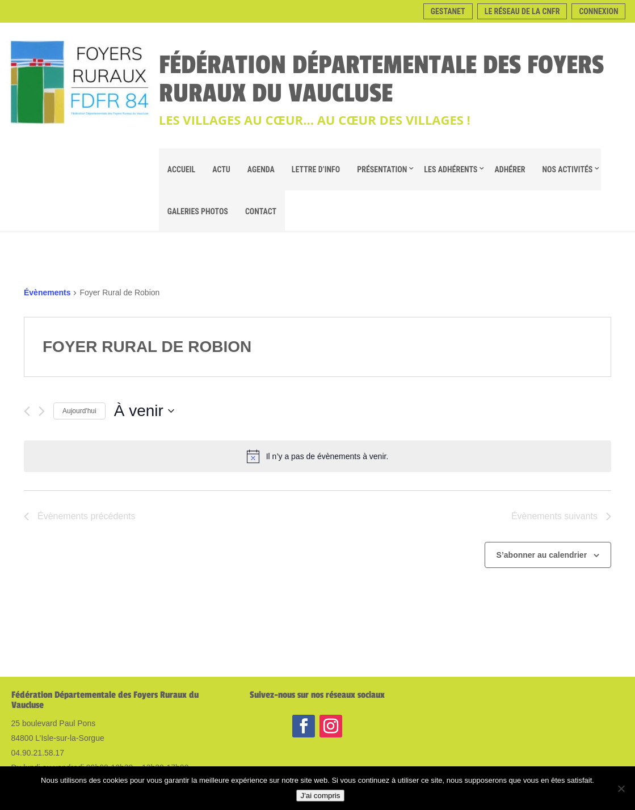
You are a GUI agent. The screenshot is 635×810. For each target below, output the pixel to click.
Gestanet (448, 11)
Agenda (261, 169)
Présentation (382, 169)
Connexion (598, 11)
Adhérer (509, 169)
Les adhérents (450, 169)
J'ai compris (320, 795)
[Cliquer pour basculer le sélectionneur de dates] (144, 411)
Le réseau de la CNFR (522, 11)
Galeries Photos (197, 211)
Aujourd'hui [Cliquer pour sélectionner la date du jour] (79, 411)
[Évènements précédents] (27, 411)
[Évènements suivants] (42, 411)
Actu (221, 169)
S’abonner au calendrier (542, 554)
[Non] (620, 788)
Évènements (47, 292)
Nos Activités (568, 169)
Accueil (181, 169)
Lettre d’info (316, 169)
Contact (260, 211)
